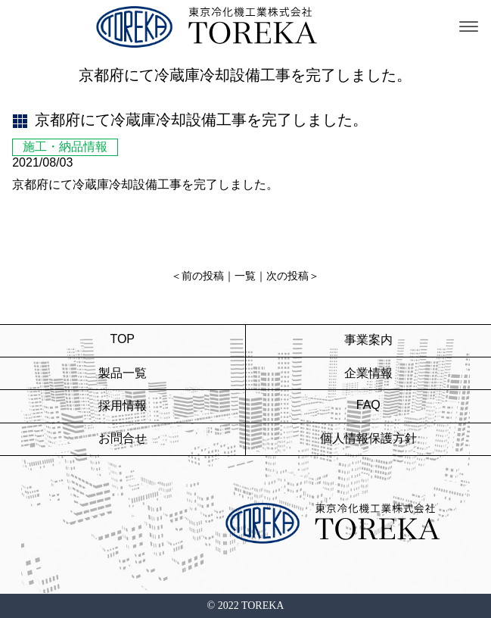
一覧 (245, 276)
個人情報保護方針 (368, 438)
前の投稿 (203, 276)
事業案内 (368, 339)
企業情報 (368, 373)
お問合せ (122, 438)
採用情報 (122, 405)
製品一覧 (122, 373)
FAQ (368, 404)
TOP (122, 338)
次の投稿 (287, 276)
